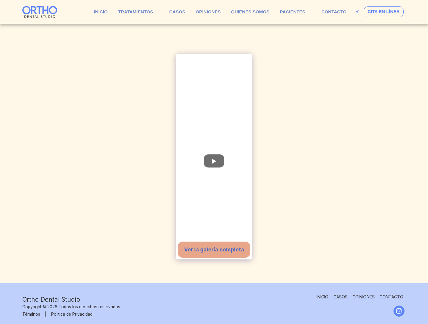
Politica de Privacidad (72, 314)
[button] (138, 11)
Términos (31, 314)
